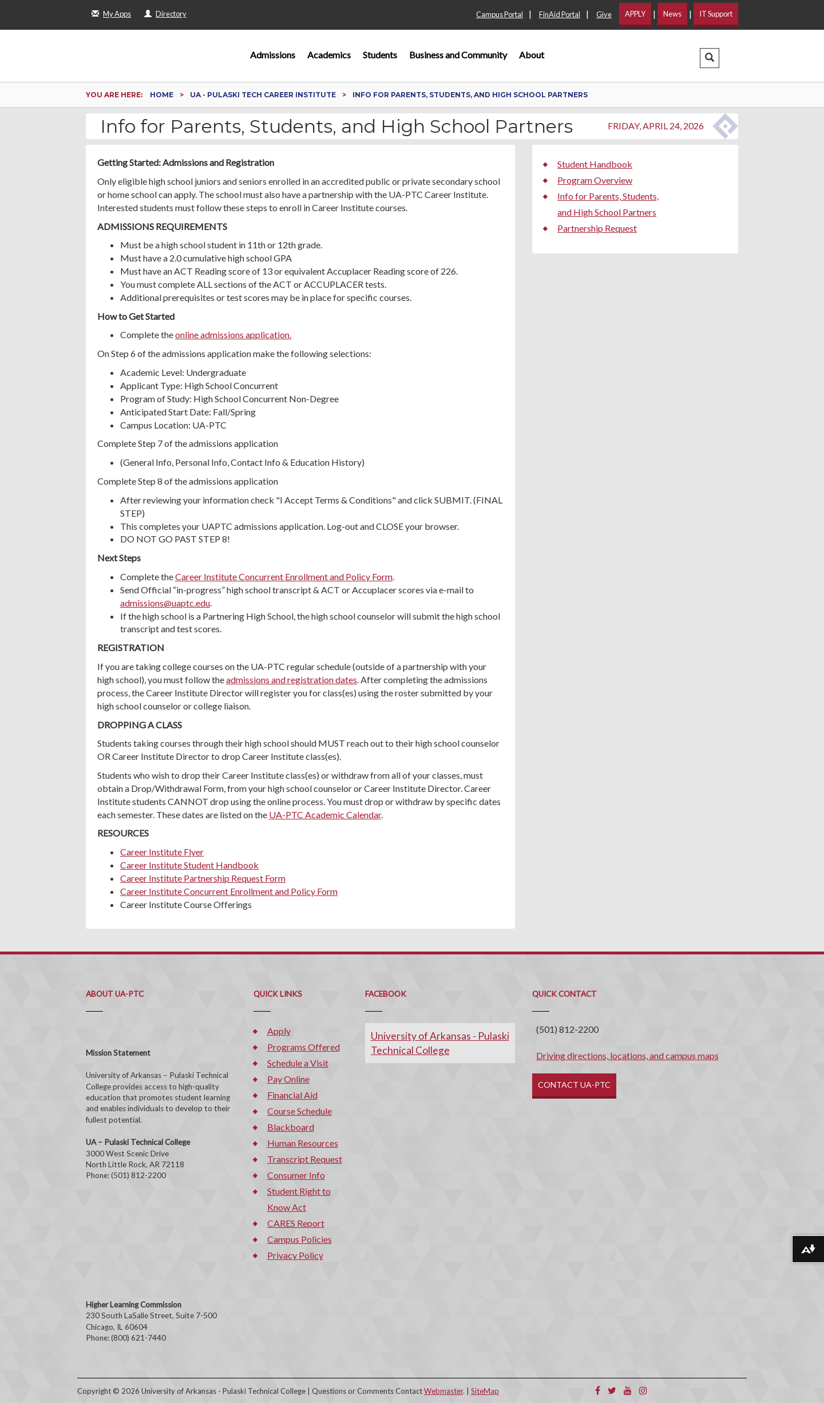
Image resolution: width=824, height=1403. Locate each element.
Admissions (272, 54)
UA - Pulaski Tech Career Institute (264, 94)
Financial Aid (292, 1094)
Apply (279, 1030)
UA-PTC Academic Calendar (325, 814)
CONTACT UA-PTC (574, 1084)
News (672, 13)
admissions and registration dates (291, 679)
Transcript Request (304, 1159)
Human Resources (302, 1143)
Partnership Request (597, 228)
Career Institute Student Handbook (189, 864)
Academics (329, 54)
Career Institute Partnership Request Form (203, 878)
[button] (709, 58)
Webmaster (443, 1391)
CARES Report (295, 1223)
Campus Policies (299, 1239)
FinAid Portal (559, 14)
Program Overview (594, 180)
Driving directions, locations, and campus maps (627, 1055)
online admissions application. (233, 334)
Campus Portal (499, 14)
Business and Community (458, 54)
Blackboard (290, 1126)
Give (604, 14)
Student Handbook (594, 163)
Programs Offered (303, 1046)
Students (380, 54)
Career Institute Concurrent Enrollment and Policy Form (284, 576)
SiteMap (485, 1391)
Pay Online (288, 1078)
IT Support (715, 13)
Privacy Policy (295, 1255)
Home (162, 94)
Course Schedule (299, 1110)
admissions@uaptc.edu (165, 602)
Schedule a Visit (297, 1062)
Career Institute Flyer (162, 851)
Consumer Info (296, 1175)
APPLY (635, 13)
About (531, 54)
